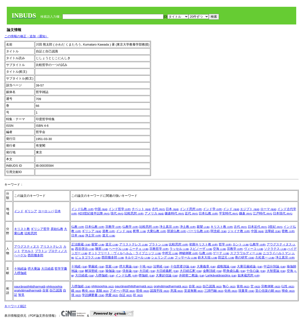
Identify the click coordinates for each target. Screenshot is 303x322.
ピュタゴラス (88, 257)
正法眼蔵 (81, 244)
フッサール (186, 257)
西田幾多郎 (35, 255)
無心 (229, 286)
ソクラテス (275, 249)
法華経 (273, 231)
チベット (141, 209)
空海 (219, 249)
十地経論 (20, 268)
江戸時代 (262, 213)
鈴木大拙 (207, 257)
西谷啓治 (84, 249)
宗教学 (113, 226)
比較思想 (134, 213)
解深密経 (94, 271)
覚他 (243, 286)
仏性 (287, 286)
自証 (125, 295)
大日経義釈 (167, 271)
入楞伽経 (20, 273)
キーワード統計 (15, 306)
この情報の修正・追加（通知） (26, 36)
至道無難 (193, 290)
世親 (111, 266)
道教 (108, 231)
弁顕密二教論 (192, 275)
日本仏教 (208, 213)
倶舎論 (130, 271)
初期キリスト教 (203, 244)
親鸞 (203, 226)
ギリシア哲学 (40, 229)
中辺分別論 (275, 266)
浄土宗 (93, 235)
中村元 (170, 253)
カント (241, 244)
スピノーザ (201, 249)
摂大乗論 (34, 268)
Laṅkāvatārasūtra (221, 275)
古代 (158, 209)
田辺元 (226, 257)
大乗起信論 (167, 275)
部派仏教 (176, 231)
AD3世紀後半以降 (94, 213)
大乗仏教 (156, 231)
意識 (176, 290)
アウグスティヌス (26, 246)
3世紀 (275, 226)
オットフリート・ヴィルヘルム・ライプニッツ (124, 253)
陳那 (101, 249)
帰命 (288, 290)
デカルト (27, 251)
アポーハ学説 (122, 290)
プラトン (41, 251)
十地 (145, 266)
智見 (21, 295)
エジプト (249, 209)
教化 (88, 290)
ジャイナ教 (238, 231)
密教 (288, 231)
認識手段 (159, 290)
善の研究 (244, 257)
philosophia (54, 286)
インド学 (212, 209)
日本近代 (257, 226)
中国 (101, 209)
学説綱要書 (93, 295)
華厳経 (96, 266)
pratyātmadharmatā (27, 290)
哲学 (225, 244)
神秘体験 (188, 253)
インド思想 (191, 209)
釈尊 (139, 231)
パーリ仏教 (198, 231)
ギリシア (30, 211)
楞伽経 (147, 275)
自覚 (45, 290)
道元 (108, 235)
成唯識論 (226, 266)
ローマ (268, 209)
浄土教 (188, 226)
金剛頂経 (212, 271)
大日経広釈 (191, 271)
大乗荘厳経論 (250, 266)
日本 (57, 211)
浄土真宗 (169, 226)
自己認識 (55, 290)
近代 (191, 213)
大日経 (147, 271)
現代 (117, 213)
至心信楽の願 (268, 290)
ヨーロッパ (46, 211)
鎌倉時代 (174, 213)
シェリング (162, 257)
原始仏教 (57, 229)
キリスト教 (22, 229)
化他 (230, 290)
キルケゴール (137, 257)
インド (18, 211)
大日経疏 (47, 268)
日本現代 (282, 213)
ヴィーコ (253, 249)
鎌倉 (245, 213)
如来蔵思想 (249, 275)
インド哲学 (120, 209)
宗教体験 (270, 286)
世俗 (142, 290)
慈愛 (111, 295)
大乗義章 (206, 266)
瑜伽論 (113, 271)
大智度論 (276, 271)
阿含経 (218, 231)
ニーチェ (138, 249)
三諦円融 (214, 290)
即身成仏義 (234, 271)
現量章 (246, 290)
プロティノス (57, 251)
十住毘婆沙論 (183, 266)
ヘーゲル (20, 255)
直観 (102, 290)
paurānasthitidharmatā (29, 286)
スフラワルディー (246, 253)
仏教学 (130, 226)
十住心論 (256, 271)
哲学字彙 (60, 268)
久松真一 (265, 257)
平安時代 (228, 213)
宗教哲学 (159, 249)
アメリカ (154, 213)
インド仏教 (82, 209)
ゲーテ (221, 253)
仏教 (77, 226)
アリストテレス (51, 246)
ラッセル (179, 249)
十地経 (79, 266)
